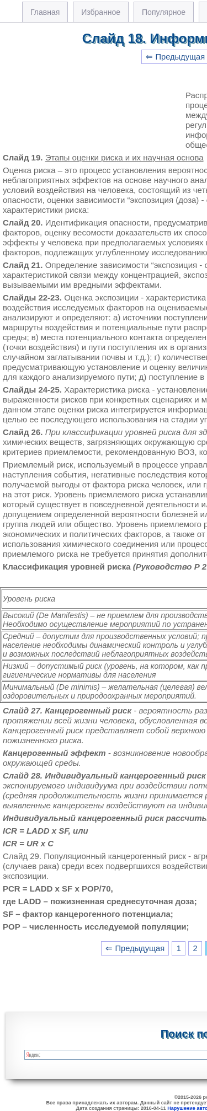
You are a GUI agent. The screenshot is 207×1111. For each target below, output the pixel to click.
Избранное (100, 12)
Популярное (163, 12)
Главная (45, 12)
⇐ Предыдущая (134, 948)
